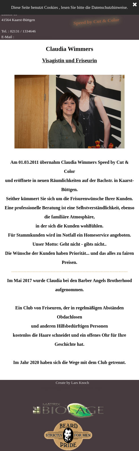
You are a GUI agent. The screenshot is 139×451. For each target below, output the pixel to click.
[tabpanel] (30, 20)
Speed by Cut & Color (96, 21)
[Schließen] (135, 4)
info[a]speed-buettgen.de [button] (34, 37)
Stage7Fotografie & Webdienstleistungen (72, 388)
